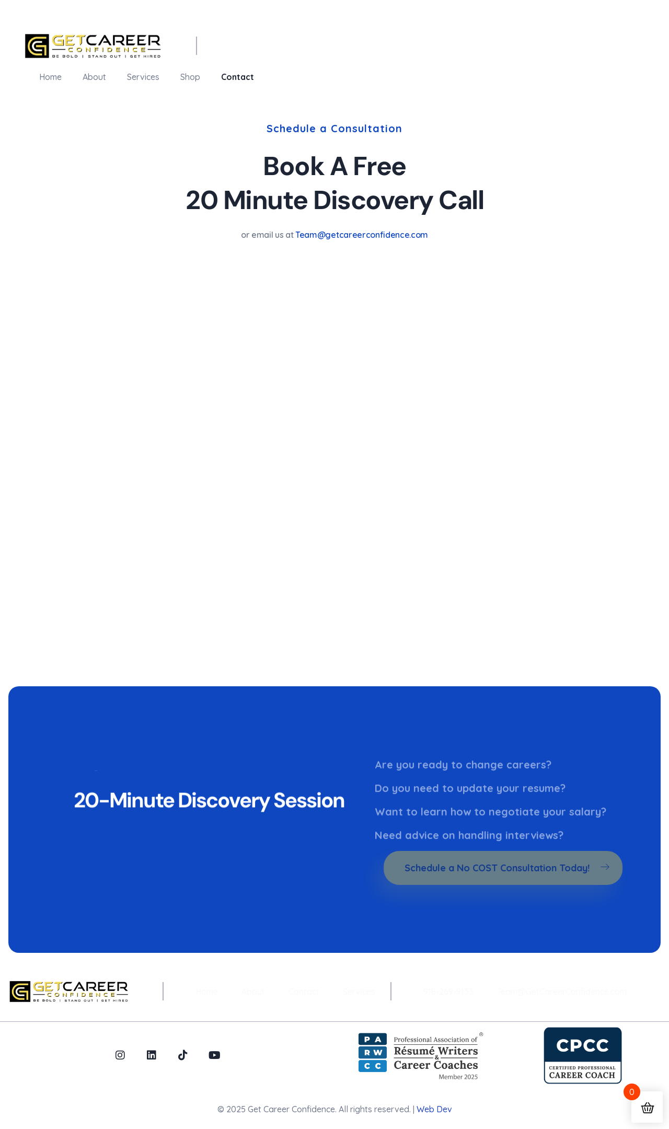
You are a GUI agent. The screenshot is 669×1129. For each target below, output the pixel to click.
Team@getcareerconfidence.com (361, 234)
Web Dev (434, 1109)
